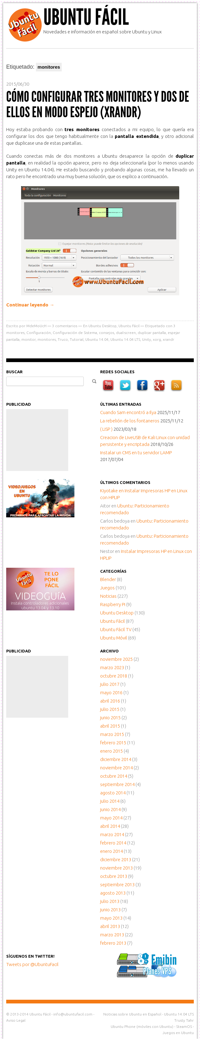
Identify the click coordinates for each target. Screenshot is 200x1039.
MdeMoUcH (36, 326)
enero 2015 (111, 751)
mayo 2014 (111, 817)
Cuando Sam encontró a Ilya (128, 412)
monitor (28, 339)
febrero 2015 (113, 742)
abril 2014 (110, 826)
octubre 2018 (113, 675)
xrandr (168, 339)
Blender (108, 579)
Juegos (107, 587)
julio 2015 (109, 709)
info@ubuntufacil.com (72, 1014)
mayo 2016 (111, 692)
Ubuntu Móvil (113, 637)
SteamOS (184, 1026)
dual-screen (126, 333)
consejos (106, 333)
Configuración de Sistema (75, 333)
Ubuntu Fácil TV (115, 629)
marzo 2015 (112, 734)
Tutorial (76, 339)
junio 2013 (110, 909)
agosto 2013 (113, 893)
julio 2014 (109, 801)
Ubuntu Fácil (86, 17)
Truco (63, 339)
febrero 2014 (113, 842)
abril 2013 (110, 926)
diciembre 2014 (115, 759)
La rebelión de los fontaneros (129, 420)
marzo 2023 (112, 667)
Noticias (108, 596)
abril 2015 (110, 726)
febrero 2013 (113, 943)
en (112, 490)
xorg (157, 339)
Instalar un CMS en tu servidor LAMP (136, 452)
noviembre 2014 (116, 767)
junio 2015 (110, 717)
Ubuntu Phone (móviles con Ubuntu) (142, 1026)
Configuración (38, 333)
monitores (47, 339)
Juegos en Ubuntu (178, 1033)
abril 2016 (110, 700)
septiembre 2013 (117, 884)
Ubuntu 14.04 (97, 339)
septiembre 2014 (117, 784)
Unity (146, 339)
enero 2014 (111, 851)
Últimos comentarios (125, 482)
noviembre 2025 (116, 659)
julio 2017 (109, 684)
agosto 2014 (113, 792)
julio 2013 (109, 901)
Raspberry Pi (112, 604)
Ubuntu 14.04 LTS (125, 339)
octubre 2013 (113, 876)
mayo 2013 (111, 918)
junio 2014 (110, 809)
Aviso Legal (15, 1020)
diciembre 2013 (115, 859)
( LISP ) (106, 429)
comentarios (64, 326)
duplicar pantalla (152, 333)
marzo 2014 (112, 834)
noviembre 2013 (116, 867)
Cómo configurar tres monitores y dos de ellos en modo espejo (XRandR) (97, 104)
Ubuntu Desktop (102, 326)
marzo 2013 (112, 934)
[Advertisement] (37, 440)
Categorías (113, 571)
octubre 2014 (113, 776)
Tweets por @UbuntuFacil (32, 964)
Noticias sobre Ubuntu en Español (132, 1014)
